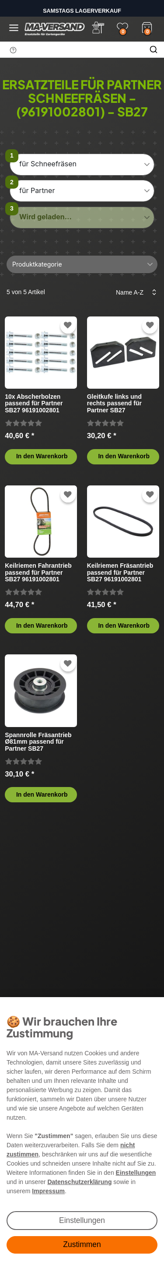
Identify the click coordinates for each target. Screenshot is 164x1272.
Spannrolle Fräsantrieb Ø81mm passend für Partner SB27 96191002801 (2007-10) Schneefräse (38, 742)
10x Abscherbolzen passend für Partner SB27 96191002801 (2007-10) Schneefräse (37, 403)
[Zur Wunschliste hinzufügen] (68, 325)
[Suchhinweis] (13, 50)
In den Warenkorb (42, 456)
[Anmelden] (98, 27)
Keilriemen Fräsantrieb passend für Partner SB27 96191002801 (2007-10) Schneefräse (120, 572)
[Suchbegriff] (71, 49)
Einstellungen (82, 1220)
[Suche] (153, 49)
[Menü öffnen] (14, 28)
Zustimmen (82, 1244)
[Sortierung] (133, 292)
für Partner (37, 190)
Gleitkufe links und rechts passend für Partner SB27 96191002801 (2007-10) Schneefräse (120, 403)
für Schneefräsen (48, 163)
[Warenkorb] (147, 26)
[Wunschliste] (122, 27)
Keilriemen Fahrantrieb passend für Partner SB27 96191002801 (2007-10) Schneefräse (38, 572)
